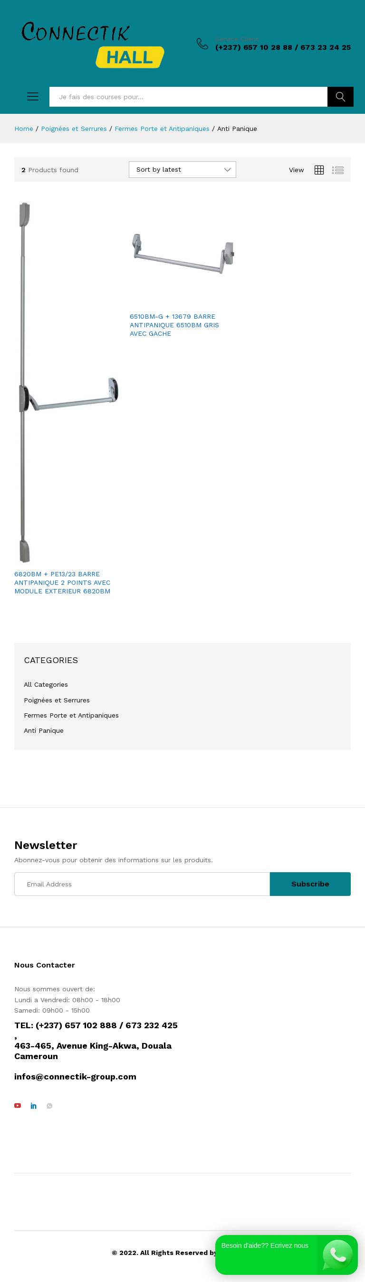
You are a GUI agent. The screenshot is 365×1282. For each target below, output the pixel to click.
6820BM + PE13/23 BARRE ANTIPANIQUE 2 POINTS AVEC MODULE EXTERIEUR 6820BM (62, 582)
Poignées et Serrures (57, 700)
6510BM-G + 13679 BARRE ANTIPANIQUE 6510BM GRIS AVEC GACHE (174, 325)
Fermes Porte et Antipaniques (71, 715)
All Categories (46, 684)
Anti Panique (44, 730)
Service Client (237, 39)
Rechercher (340, 97)
